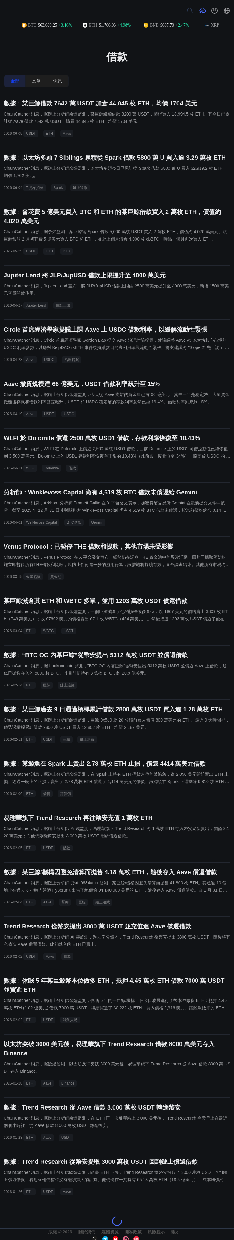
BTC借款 (74, 522)
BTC (66, 251)
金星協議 (33, 577)
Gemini (97, 522)
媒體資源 (110, 1231)
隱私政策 (133, 1231)
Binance (67, 1083)
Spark (58, 188)
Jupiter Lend (36, 305)
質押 (65, 902)
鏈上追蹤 (80, 188)
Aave (67, 133)
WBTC (48, 631)
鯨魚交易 (70, 1020)
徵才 (175, 1231)
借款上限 (63, 305)
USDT (31, 133)
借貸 (46, 794)
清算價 (65, 794)
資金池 (55, 577)
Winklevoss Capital (41, 522)
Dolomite (51, 468)
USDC (49, 360)
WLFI (30, 468)
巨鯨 (46, 685)
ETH (49, 133)
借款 (72, 468)
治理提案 (71, 360)
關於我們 (86, 1231)
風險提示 (156, 1231)
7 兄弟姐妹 (35, 188)
